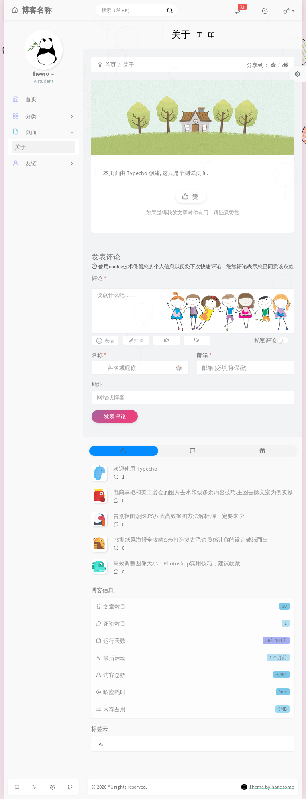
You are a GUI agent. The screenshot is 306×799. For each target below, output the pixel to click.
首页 (106, 64)
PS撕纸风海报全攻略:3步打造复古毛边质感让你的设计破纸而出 (190, 539)
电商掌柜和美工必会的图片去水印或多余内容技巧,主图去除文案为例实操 (203, 492)
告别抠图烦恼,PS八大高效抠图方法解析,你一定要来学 (178, 516)
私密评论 (265, 340)
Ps (100, 744)
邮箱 (204, 355)
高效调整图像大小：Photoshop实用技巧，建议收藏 (176, 563)
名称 (99, 355)
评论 (99, 278)
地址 (97, 384)
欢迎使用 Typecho (135, 468)
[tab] (123, 451)
